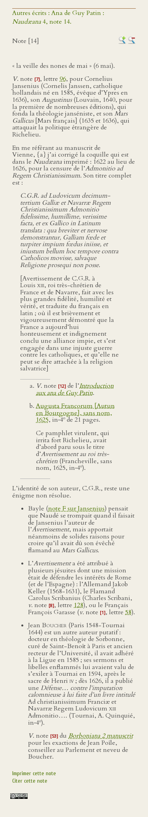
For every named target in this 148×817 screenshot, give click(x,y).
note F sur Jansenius (76, 508)
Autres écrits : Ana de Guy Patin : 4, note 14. (58, 17)
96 (63, 79)
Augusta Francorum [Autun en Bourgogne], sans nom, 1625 (75, 413)
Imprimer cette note (34, 773)
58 (128, 612)
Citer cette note (29, 781)
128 (78, 605)
